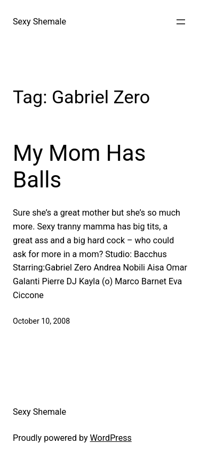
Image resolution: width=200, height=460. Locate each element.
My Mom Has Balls (79, 166)
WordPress (111, 438)
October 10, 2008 (41, 321)
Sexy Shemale (39, 22)
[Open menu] (180, 21)
